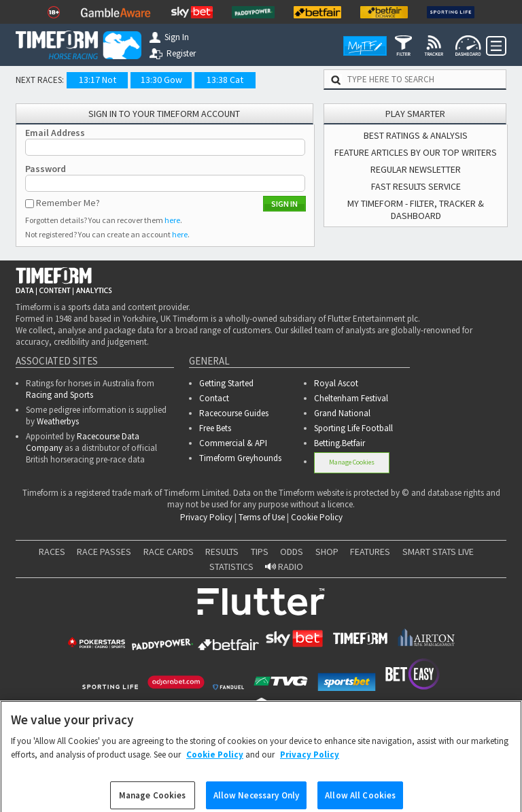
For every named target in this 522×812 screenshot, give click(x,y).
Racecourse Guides (233, 413)
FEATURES (370, 551)
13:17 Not (97, 79)
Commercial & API (233, 443)
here (172, 220)
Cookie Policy (317, 517)
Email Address (55, 132)
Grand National (342, 413)
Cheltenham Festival (351, 398)
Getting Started (226, 383)
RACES (52, 551)
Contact (214, 398)
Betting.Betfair (339, 443)
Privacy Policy (206, 517)
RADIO (284, 566)
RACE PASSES (104, 551)
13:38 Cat (225, 79)
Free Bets (215, 428)
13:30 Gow (161, 79)
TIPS (259, 551)
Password (45, 169)
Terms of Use (262, 517)
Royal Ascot (336, 383)
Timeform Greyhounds (240, 458)
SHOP (326, 551)
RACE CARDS (168, 551)
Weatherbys (58, 421)
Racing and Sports (59, 395)
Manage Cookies (352, 462)
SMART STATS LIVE (438, 551)
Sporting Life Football (353, 428)
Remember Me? (68, 203)
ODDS (291, 551)
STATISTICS (231, 566)
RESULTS (222, 551)
